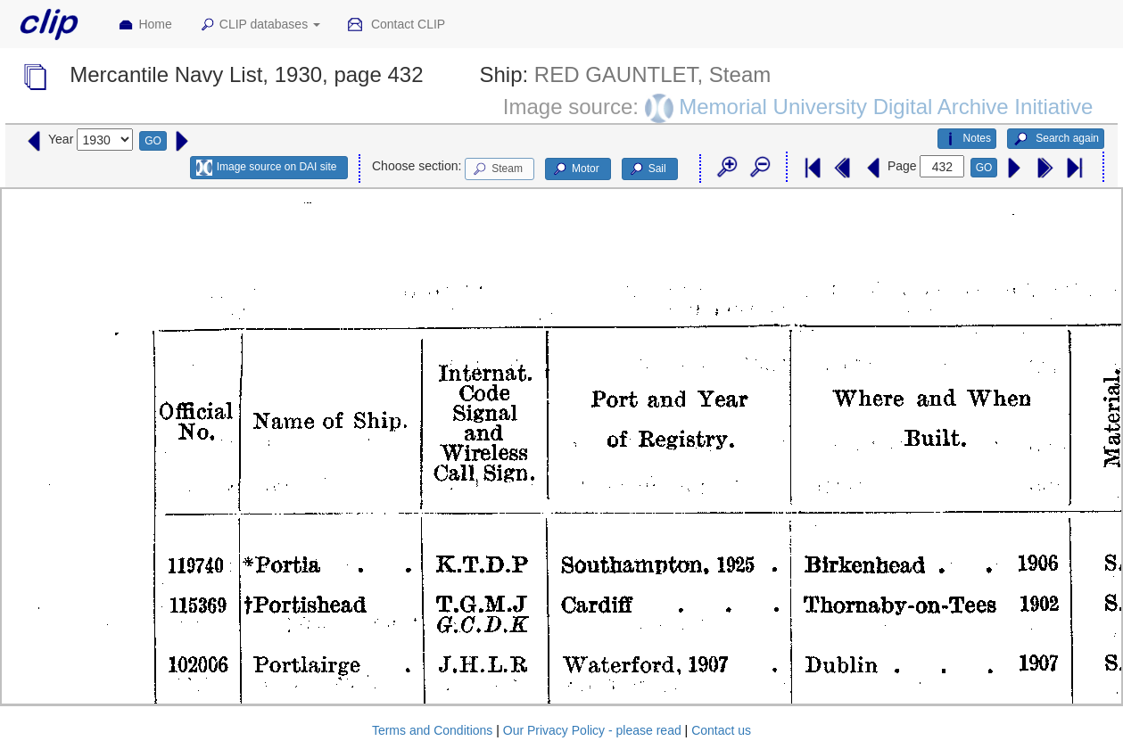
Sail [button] (647, 169)
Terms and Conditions (432, 730)
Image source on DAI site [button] (266, 168)
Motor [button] (575, 169)
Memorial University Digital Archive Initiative (886, 107)
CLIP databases (259, 25)
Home (144, 25)
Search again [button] (1055, 139)
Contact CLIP (396, 25)
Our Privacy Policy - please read (592, 730)
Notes (967, 139)
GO (153, 141)
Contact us (721, 730)
